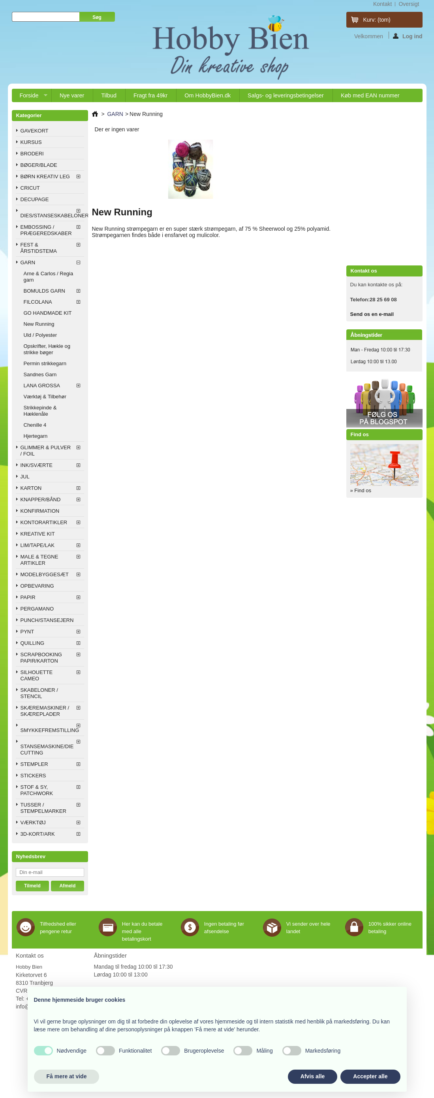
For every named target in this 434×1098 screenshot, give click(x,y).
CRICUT (30, 188)
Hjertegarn (36, 436)
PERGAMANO (37, 609)
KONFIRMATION (40, 511)
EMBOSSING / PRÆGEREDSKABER (46, 230)
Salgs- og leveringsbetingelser (286, 95)
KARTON (31, 488)
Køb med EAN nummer (370, 95)
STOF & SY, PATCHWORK (37, 790)
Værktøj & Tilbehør (45, 397)
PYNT (27, 632)
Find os (360, 434)
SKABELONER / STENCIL (39, 693)
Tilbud (108, 95)
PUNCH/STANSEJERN (47, 620)
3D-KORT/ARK (38, 834)
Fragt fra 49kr (150, 95)
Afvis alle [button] (313, 1076)
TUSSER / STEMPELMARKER (43, 808)
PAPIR (28, 597)
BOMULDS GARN (44, 291)
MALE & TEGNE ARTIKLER (39, 560)
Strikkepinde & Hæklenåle (40, 411)
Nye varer (72, 95)
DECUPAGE (35, 199)
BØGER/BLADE (39, 165)
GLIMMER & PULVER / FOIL (46, 450)
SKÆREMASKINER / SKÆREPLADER (45, 711)
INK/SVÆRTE (37, 465)
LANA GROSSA (42, 385)
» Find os (360, 490)
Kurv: (377, 20)
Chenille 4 (35, 425)
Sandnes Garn (40, 374)
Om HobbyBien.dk (207, 95)
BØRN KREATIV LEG (45, 176)
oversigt (408, 4)
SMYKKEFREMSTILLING (50, 730)
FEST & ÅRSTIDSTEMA (39, 248)
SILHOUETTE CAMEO (37, 675)
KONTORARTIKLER (44, 522)
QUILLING (33, 643)
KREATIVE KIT (38, 534)
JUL (25, 477)
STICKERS (33, 776)
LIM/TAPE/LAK (37, 545)
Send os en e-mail (372, 314)
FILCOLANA (38, 302)
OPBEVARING (37, 586)
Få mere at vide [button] (67, 1076)
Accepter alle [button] (370, 1076)
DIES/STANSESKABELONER (52, 215)
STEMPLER (34, 764)
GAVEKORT (35, 131)
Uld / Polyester (40, 335)
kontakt (382, 4)
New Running (39, 324)
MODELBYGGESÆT (45, 574)
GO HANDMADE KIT (48, 313)
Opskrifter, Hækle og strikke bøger (47, 349)
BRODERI (32, 154)
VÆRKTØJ (33, 822)
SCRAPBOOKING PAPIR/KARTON (41, 658)
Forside (29, 97)
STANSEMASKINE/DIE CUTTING (47, 749)
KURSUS (31, 142)
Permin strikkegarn (45, 363)
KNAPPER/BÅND (41, 499)
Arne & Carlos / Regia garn (48, 277)
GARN (28, 262)
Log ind (408, 36)
